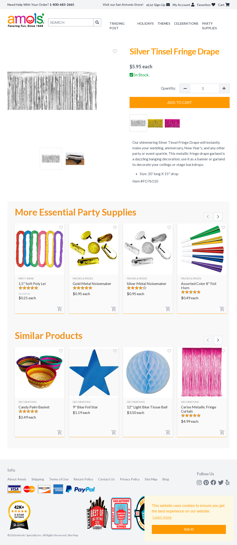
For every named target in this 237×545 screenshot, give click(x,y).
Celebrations (186, 23)
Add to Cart (179, 102)
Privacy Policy (130, 479)
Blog (165, 479)
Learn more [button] (162, 517)
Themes (163, 23)
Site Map (151, 479)
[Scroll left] (208, 217)
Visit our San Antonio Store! (123, 4)
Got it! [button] (189, 529)
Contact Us (106, 479)
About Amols (16, 479)
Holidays (145, 23)
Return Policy (83, 479)
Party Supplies (209, 25)
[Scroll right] (218, 217)
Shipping (37, 479)
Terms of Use (59, 479)
